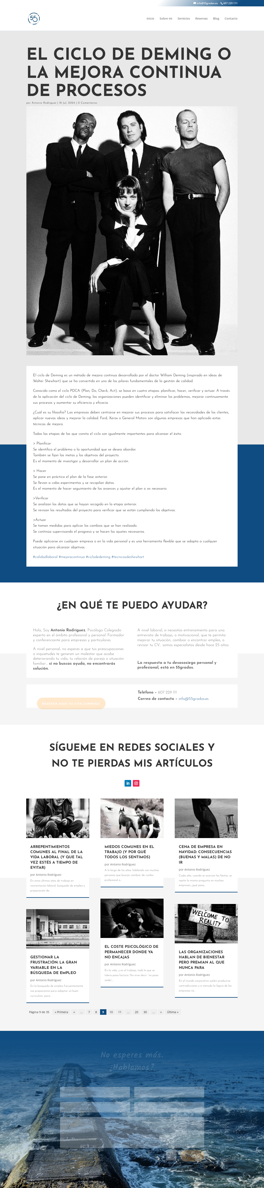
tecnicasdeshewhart (128, 557)
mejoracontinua (72, 557)
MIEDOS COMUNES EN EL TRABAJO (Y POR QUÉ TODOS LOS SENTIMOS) (129, 852)
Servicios (184, 18)
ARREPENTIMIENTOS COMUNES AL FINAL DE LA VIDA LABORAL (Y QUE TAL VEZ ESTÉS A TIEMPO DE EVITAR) (56, 857)
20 (136, 1012)
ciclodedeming (98, 557)
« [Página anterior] (74, 1012)
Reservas (201, 18)
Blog (216, 18)
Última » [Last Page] (172, 1012)
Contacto (231, 18)
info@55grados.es (194, 699)
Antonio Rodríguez (44, 103)
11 (119, 1012)
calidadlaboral (45, 557)
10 (111, 1012)
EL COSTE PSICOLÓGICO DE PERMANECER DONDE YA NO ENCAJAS (131, 952)
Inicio (150, 18)
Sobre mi (166, 18)
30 (145, 1012)
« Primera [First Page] (61, 1012)
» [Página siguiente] (161, 1012)
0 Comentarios (87, 103)
